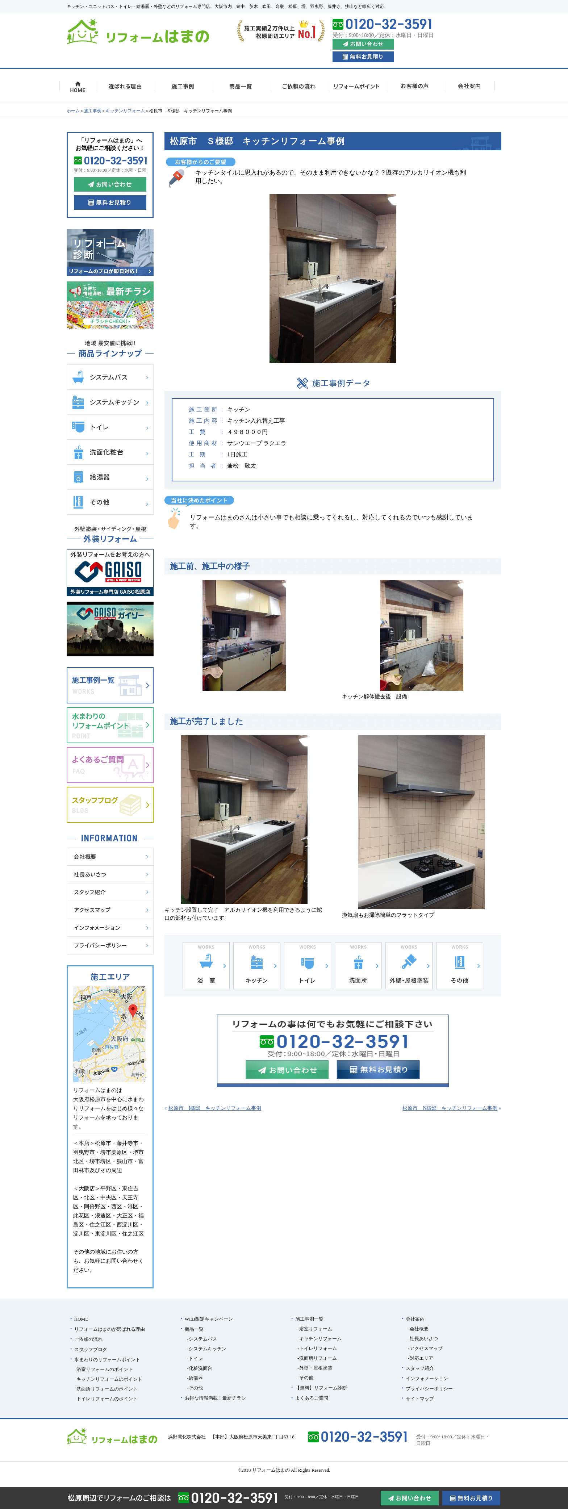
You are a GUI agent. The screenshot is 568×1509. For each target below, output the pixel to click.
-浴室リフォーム (314, 1329)
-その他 (194, 1388)
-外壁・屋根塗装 (314, 1368)
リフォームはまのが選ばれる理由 (109, 1329)
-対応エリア (420, 1358)
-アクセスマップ (425, 1348)
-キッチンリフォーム (319, 1338)
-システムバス (202, 1339)
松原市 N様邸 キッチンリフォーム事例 (449, 1108)
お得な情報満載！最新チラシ (215, 1398)
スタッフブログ (90, 1349)
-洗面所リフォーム (317, 1358)
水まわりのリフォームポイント (107, 1359)
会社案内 (415, 1319)
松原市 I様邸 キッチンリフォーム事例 (215, 1108)
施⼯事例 (92, 110)
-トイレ (194, 1358)
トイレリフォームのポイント (107, 1398)
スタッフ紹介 (420, 1368)
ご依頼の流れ (88, 1339)
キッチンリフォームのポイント (109, 1379)
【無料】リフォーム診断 (321, 1388)
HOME (81, 1319)
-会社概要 (418, 1329)
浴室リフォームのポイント (104, 1369)
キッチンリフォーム (125, 110)
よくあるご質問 (311, 1398)
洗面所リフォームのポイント (107, 1389)
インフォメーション (427, 1378)
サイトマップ (420, 1398)
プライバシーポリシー (429, 1388)
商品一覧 (194, 1329)
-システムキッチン (206, 1348)
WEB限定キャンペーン (209, 1319)
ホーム (73, 110)
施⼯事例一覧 (309, 1319)
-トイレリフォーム (317, 1348)
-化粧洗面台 (199, 1368)
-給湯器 (194, 1378)
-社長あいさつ (423, 1338)
